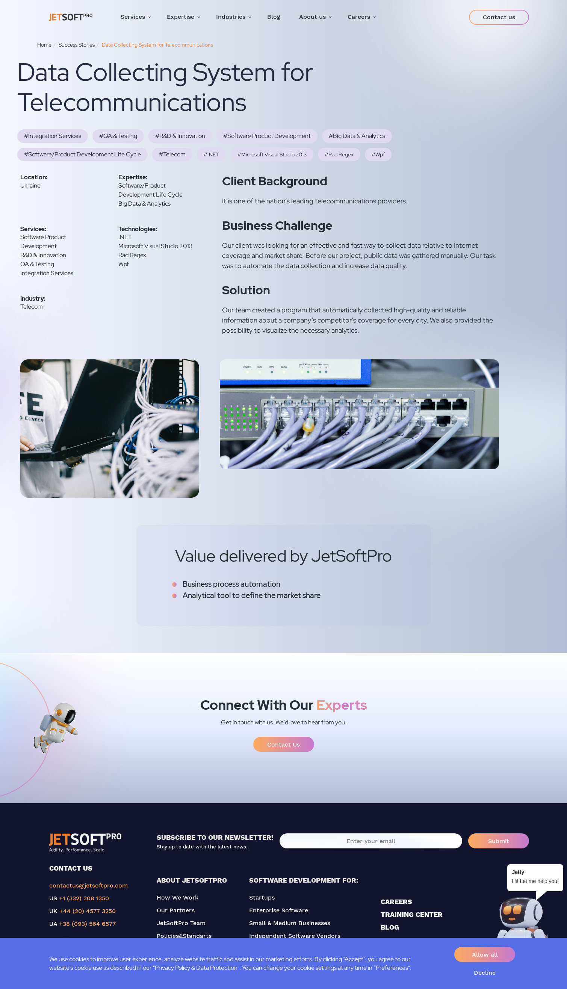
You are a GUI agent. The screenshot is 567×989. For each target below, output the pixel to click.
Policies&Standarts (184, 935)
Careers (359, 16)
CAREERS (396, 902)
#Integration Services (52, 136)
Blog (273, 16)
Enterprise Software (278, 910)
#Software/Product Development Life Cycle (82, 154)
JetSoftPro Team (181, 923)
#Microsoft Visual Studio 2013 (272, 154)
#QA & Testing (118, 136)
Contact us (499, 17)
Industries (230, 16)
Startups (262, 897)
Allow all (485, 954)
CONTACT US (70, 868)
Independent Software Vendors (294, 935)
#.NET (211, 154)
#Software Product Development (267, 136)
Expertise (180, 16)
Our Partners (176, 910)
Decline (485, 972)
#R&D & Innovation (180, 136)
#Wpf (378, 154)
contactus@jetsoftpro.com (88, 885)
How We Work (177, 897)
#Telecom (172, 154)
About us (312, 16)
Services (133, 16)
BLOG (390, 927)
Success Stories (77, 44)
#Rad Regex (339, 154)
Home (44, 44)
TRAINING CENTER (412, 914)
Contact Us (283, 744)
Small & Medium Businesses (289, 923)
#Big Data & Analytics (357, 136)
